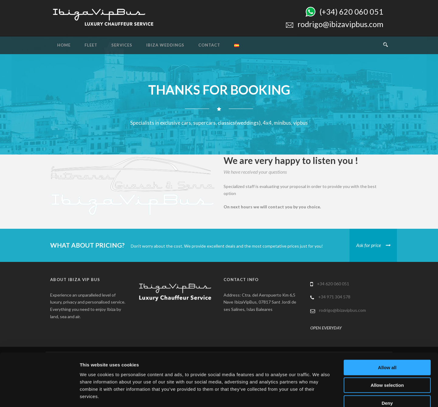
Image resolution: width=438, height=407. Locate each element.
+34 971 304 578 (334, 296)
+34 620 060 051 (333, 283)
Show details (319, 395)
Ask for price (368, 245)
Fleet (91, 45)
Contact (209, 45)
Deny (387, 368)
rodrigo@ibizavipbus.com (342, 310)
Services (121, 45)
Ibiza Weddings (165, 45)
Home (64, 45)
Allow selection (387, 350)
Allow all (387, 332)
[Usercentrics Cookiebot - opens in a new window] (39, 395)
